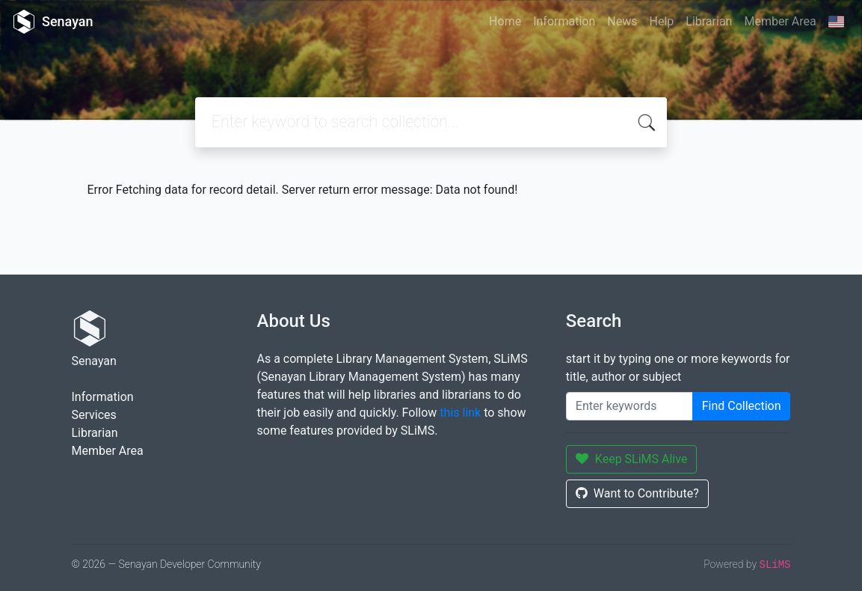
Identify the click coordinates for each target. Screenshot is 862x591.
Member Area (780, 21)
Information (564, 21)
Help (661, 21)
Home (505, 21)
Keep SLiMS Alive (632, 459)
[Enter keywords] (629, 406)
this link (460, 412)
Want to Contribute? (637, 493)
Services (94, 415)
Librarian (709, 21)
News (622, 21)
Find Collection (741, 406)
